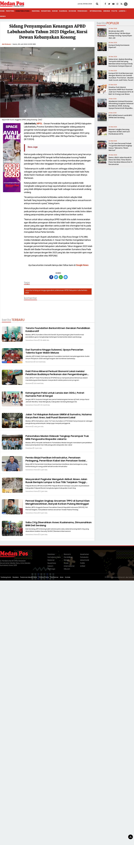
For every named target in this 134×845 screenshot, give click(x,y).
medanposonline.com (117, 577)
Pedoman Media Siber (28, 577)
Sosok (66, 563)
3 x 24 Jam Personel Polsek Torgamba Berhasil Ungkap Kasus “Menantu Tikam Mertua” (120, 146)
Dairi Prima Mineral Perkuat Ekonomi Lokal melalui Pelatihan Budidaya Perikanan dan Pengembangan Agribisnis (56, 374)
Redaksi (16, 577)
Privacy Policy (44, 577)
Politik (114, 11)
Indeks (3, 16)
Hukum (55, 11)
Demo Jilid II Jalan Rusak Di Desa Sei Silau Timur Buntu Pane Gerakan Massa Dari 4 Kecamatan (120, 160)
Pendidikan (82, 11)
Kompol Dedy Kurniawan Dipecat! (119, 46)
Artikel (82, 566)
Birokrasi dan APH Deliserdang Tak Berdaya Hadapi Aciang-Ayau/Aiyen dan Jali (120, 34)
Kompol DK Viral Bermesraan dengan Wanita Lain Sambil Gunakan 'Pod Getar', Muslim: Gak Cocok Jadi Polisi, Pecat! (121, 76)
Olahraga (63, 11)
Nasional (36, 11)
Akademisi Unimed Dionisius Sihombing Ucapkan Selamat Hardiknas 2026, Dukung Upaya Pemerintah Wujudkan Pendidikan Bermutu (121, 106)
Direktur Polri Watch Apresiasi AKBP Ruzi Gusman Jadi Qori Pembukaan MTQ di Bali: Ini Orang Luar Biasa (121, 90)
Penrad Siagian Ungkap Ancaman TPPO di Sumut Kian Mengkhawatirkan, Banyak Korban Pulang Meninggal (58, 502)
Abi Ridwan (6, 44)
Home (2, 11)
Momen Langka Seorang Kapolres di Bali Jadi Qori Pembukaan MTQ (119, 131)
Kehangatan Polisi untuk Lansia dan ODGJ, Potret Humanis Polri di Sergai (55, 394)
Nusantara (46, 11)
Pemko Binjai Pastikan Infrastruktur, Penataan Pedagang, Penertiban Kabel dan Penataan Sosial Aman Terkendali (55, 460)
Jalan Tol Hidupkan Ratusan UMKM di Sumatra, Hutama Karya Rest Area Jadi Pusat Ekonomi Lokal (59, 416)
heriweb (131, 577)
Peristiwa (10, 11)
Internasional (96, 11)
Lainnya (122, 11)
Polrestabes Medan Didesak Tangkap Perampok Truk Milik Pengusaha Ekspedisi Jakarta (57, 437)
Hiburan (106, 11)
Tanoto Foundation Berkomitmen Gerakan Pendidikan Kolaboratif (58, 329)
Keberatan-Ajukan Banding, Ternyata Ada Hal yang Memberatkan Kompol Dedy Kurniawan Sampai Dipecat (121, 62)
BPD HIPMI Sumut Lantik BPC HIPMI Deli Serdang (120, 116)
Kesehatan (84, 554)
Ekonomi (72, 11)
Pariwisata (84, 557)
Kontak (67, 577)
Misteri (66, 560)
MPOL (39, 123)
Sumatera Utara (22, 11)
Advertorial (84, 560)
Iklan (62, 577)
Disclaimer (54, 577)
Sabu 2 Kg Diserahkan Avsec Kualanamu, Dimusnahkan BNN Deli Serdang (59, 524)
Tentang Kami (6, 577)
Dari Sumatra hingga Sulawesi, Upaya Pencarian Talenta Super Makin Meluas (54, 351)
